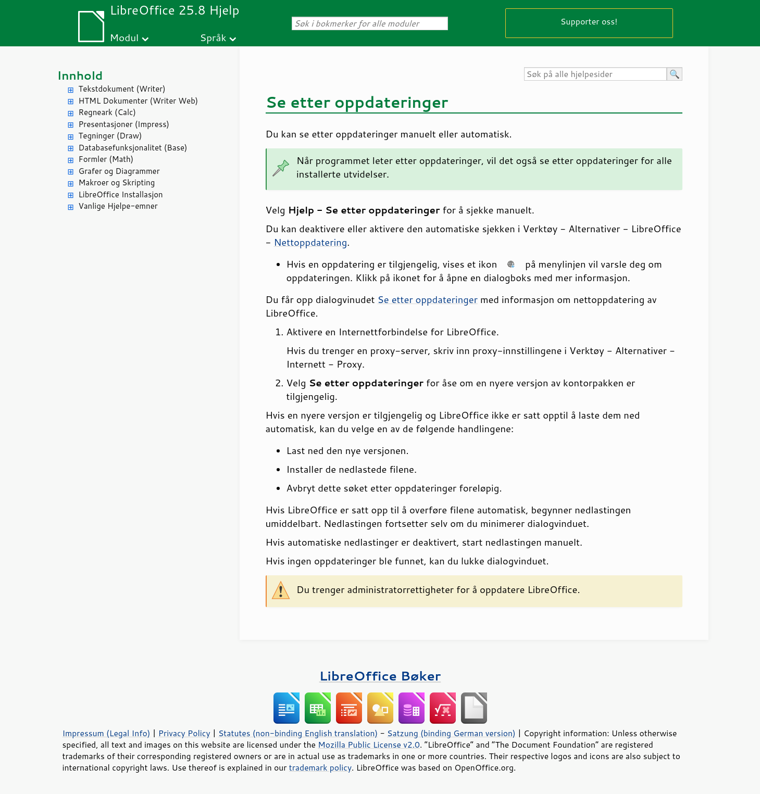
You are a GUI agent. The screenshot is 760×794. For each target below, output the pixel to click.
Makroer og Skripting (117, 182)
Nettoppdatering (310, 242)
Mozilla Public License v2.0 (369, 744)
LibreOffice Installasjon (121, 194)
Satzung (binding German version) (451, 733)
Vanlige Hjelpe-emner (118, 205)
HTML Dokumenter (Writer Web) (138, 100)
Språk (213, 37)
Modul (124, 37)
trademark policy (320, 767)
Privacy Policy (184, 733)
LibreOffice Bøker (380, 675)
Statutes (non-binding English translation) (298, 733)
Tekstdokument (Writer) (122, 88)
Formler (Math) (106, 159)
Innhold (80, 75)
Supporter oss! (589, 21)
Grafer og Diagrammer (119, 171)
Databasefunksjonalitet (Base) (133, 147)
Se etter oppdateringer (428, 299)
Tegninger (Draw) (110, 135)
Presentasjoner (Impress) (124, 124)
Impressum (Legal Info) (107, 733)
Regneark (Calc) (107, 112)
